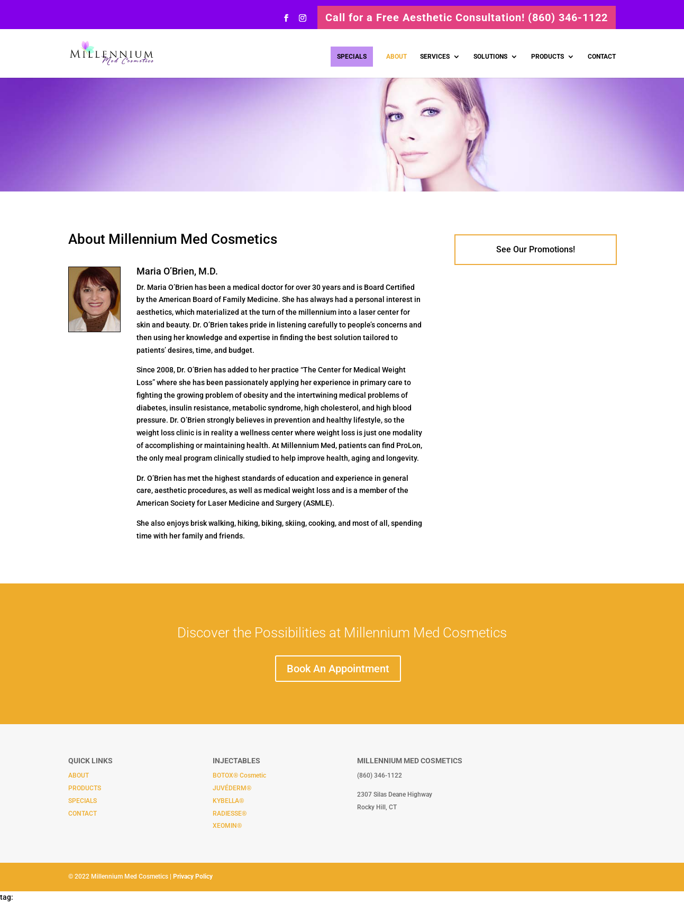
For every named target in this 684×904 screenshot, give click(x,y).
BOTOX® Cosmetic (239, 775)
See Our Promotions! (535, 249)
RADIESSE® (230, 813)
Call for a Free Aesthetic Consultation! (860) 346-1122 (466, 17)
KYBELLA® (228, 801)
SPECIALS (352, 56)
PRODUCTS (547, 56)
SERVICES (435, 56)
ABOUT (396, 56)
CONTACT (602, 56)
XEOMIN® (227, 825)
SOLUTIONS (490, 56)
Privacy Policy (193, 876)
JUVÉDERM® (232, 788)
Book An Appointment (338, 668)
